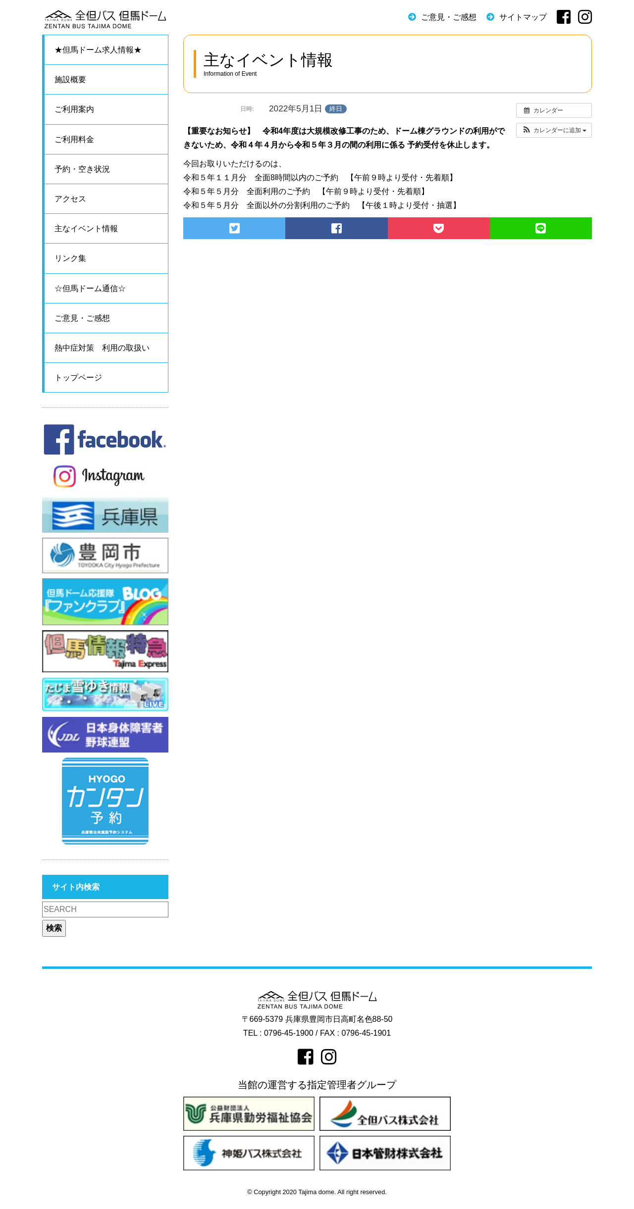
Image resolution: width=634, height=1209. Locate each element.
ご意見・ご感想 (448, 17)
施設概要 (70, 79)
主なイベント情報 (86, 228)
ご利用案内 (74, 109)
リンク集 (70, 258)
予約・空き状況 (82, 169)
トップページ (78, 377)
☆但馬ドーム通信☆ (90, 288)
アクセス (70, 199)
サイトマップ (523, 17)
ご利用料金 (74, 139)
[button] (554, 130)
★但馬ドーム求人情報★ (98, 50)
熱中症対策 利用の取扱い (102, 348)
